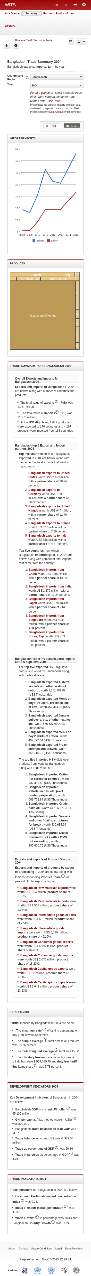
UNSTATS (51, 1270)
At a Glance (12, 13)
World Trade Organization (64, 1270)
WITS (10, 4)
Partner (48, 13)
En (56, 5)
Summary (31, 13)
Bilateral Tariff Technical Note (33, 40)
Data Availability (58, 112)
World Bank (77, 1270)
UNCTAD (38, 1270)
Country (10, 25)
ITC (25, 1270)
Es (65, 5)
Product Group (65, 13)
